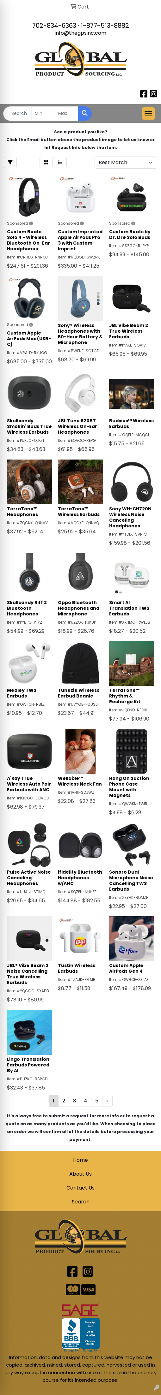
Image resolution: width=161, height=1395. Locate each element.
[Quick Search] (17, 113)
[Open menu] (148, 113)
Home (80, 1160)
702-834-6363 (54, 25)
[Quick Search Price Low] (43, 113)
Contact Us (80, 1187)
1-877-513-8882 (105, 25)
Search (81, 1201)
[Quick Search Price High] (66, 113)
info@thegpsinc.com (80, 33)
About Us (80, 1174)
